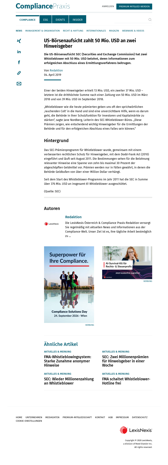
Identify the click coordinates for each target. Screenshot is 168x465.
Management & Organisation (42, 30)
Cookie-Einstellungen (29, 420)
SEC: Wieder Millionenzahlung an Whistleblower (69, 381)
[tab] (28, 19)
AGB (110, 417)
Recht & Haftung (73, 30)
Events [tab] (60, 19)
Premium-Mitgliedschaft (77, 417)
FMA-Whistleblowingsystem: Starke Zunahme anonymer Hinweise (67, 361)
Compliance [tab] (28, 19)
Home (19, 417)
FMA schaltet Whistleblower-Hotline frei (126, 381)
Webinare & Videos (133, 30)
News (19, 30)
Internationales (96, 30)
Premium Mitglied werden (134, 6)
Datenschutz (140, 417)
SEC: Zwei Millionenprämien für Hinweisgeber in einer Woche (125, 361)
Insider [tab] (77, 19)
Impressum (122, 417)
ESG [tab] (45, 19)
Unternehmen (33, 417)
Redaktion (56, 70)
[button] (19, 73)
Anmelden (108, 6)
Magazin (114, 30)
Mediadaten (52, 417)
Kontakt (100, 417)
